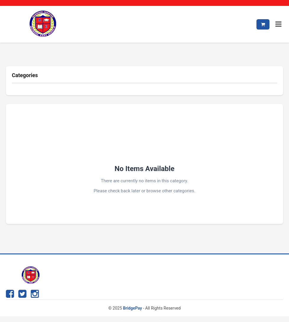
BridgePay (132, 308)
